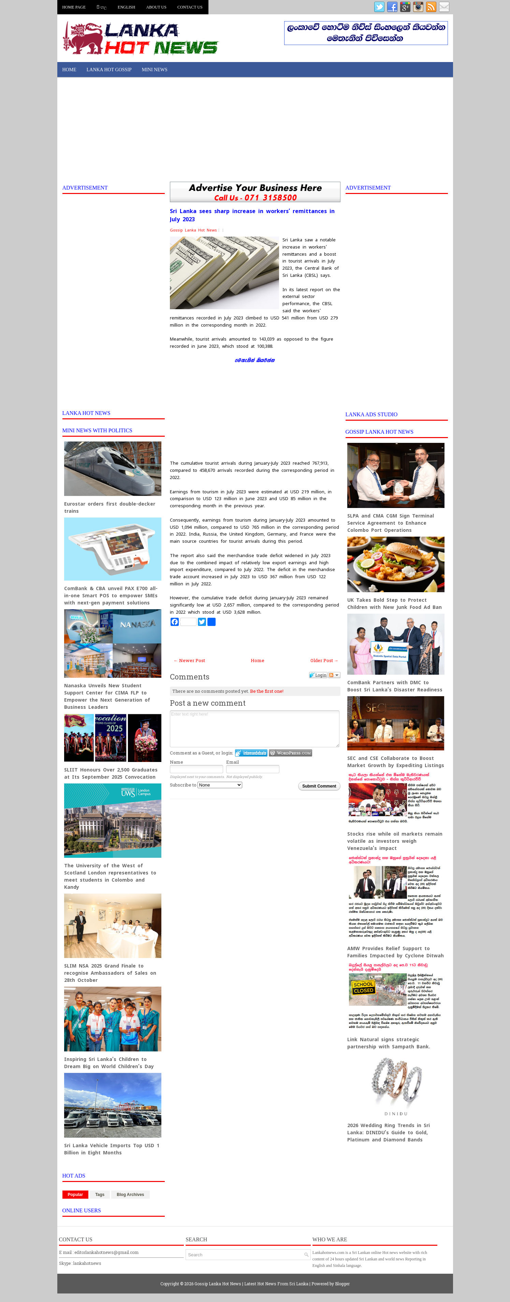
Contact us (190, 7)
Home (69, 69)
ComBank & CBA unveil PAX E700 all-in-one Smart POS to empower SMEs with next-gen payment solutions (111, 595)
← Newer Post (189, 660)
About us (156, 7)
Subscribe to (206, 785)
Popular (75, 1194)
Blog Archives (130, 1194)
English (126, 7)
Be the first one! (266, 691)
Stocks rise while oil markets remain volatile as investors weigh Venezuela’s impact (394, 841)
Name (176, 762)
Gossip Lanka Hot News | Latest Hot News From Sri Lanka (251, 1283)
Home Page (74, 7)
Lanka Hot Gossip (109, 69)
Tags (99, 1194)
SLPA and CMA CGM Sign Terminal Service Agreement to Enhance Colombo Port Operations (390, 523)
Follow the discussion (334, 675)
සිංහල (102, 7)
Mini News (154, 69)
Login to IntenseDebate (251, 753)
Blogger (342, 1283)
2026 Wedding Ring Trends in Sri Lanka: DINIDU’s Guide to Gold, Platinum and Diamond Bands (388, 1132)
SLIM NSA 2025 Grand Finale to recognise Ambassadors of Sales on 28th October (110, 973)
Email (232, 762)
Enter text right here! (254, 728)
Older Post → (324, 660)
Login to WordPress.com (290, 753)
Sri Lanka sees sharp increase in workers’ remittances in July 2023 (252, 215)
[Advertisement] (255, 130)
